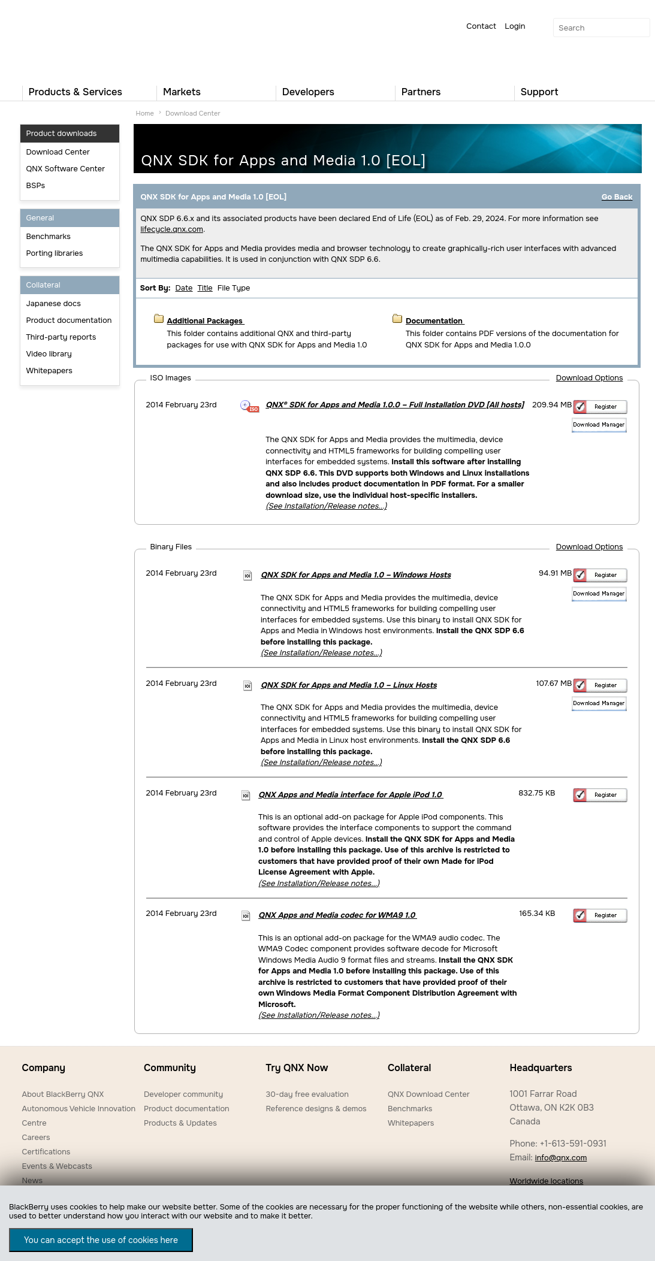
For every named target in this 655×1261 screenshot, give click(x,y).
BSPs (36, 185)
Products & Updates (180, 1123)
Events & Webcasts (57, 1166)
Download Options (589, 378)
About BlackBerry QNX (63, 1094)
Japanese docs (53, 303)
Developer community (183, 1094)
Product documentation (69, 320)
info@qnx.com (561, 1158)
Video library (49, 354)
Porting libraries (54, 253)
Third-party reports (61, 337)
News (32, 1180)
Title (205, 288)
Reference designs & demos (315, 1108)
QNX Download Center (429, 1094)
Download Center (58, 152)
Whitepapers (49, 370)
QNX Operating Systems (58, 39)
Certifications (46, 1152)
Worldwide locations (546, 1181)
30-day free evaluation (306, 1094)
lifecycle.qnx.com (172, 229)
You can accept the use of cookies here (101, 1240)
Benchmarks (48, 236)
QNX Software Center (65, 169)
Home (145, 113)
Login (515, 26)
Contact (481, 26)
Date (183, 288)
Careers (36, 1137)
